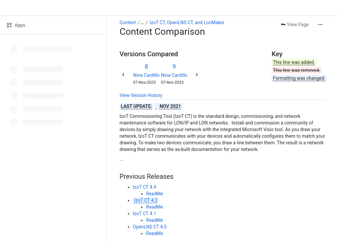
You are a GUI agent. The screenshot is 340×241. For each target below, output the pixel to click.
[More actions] (320, 24)
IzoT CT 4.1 (144, 213)
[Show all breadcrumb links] (142, 22)
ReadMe (154, 193)
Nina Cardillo (146, 75)
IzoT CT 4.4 (144, 187)
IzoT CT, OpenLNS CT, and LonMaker (187, 22)
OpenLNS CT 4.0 (150, 226)
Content (128, 22)
